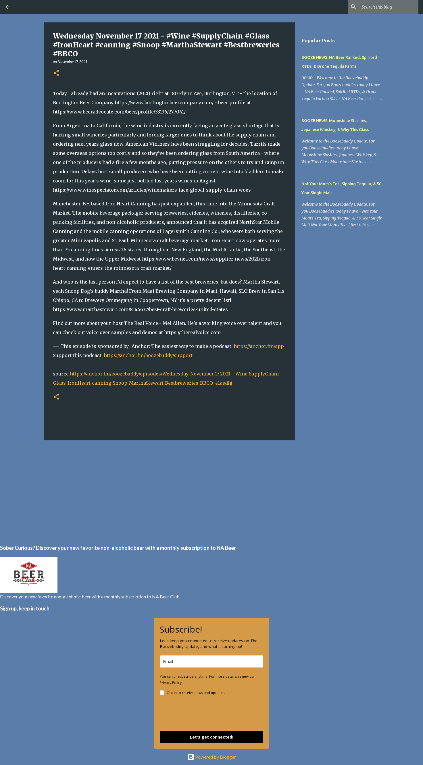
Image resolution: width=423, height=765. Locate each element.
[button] (56, 73)
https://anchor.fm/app (259, 346)
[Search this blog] (388, 7)
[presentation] (203, 714)
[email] (211, 661)
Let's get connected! (211, 737)
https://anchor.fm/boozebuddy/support (148, 355)
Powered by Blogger (211, 757)
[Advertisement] (169, 489)
